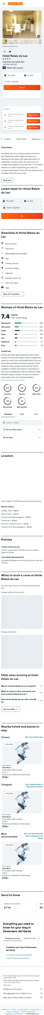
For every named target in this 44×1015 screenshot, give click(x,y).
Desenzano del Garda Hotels (14, 1014)
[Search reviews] (24, 422)
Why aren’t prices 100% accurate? (23, 997)
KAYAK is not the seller (23, 989)
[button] (4, 3)
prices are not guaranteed (12, 982)
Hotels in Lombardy (12, 1011)
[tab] (8, 414)
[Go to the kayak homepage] (15, 3)
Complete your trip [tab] (12, 938)
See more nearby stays (34, 737)
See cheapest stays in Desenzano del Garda (34, 785)
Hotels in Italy (35, 1009)
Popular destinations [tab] (32, 938)
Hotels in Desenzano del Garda (17, 958)
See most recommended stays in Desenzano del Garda (33, 836)
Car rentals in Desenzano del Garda (19, 955)
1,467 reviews (17, 67)
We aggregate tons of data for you (23, 993)
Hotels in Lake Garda (28, 1011)
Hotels (14, 1009)
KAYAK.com (5, 1009)
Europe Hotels (23, 1009)
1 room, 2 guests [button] (11, 81)
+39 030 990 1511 (10, 64)
